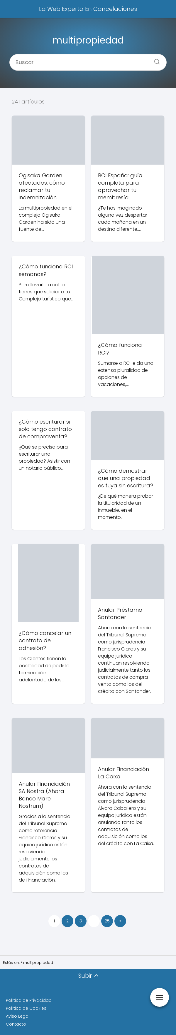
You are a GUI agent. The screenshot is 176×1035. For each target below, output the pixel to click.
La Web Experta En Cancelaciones (88, 9)
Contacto (16, 1024)
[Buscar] (155, 60)
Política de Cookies (26, 1008)
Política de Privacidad (29, 1000)
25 (107, 921)
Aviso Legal (17, 1016)
